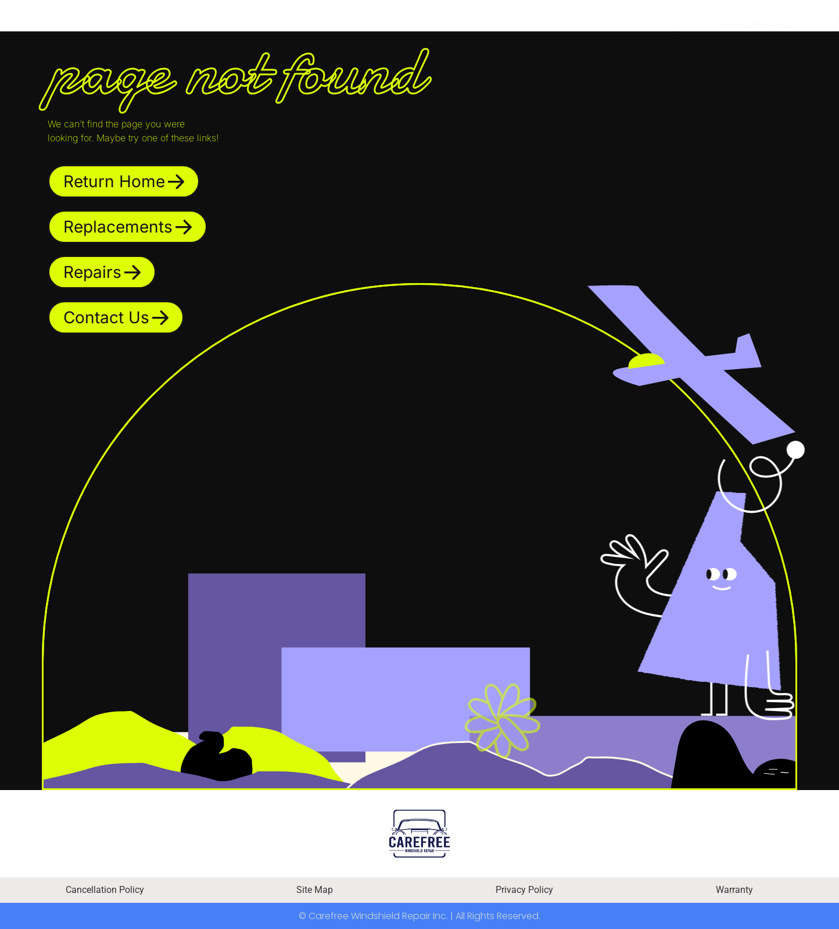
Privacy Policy (524, 889)
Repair (250, 23)
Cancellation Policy (105, 889)
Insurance (444, 23)
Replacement (140, 23)
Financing (342, 23)
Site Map (314, 889)
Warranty (734, 889)
